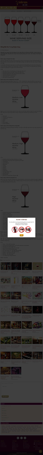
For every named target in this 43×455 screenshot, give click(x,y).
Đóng (21, 235)
